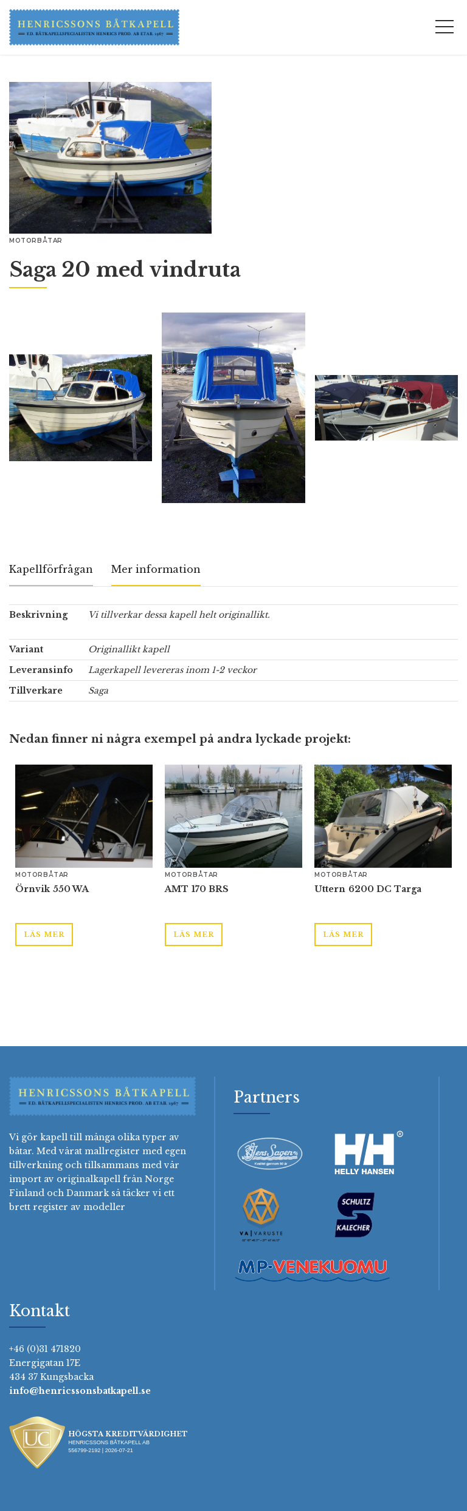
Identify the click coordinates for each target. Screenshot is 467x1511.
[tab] (51, 570)
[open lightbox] (110, 158)
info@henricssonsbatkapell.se (80, 1390)
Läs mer (44, 934)
